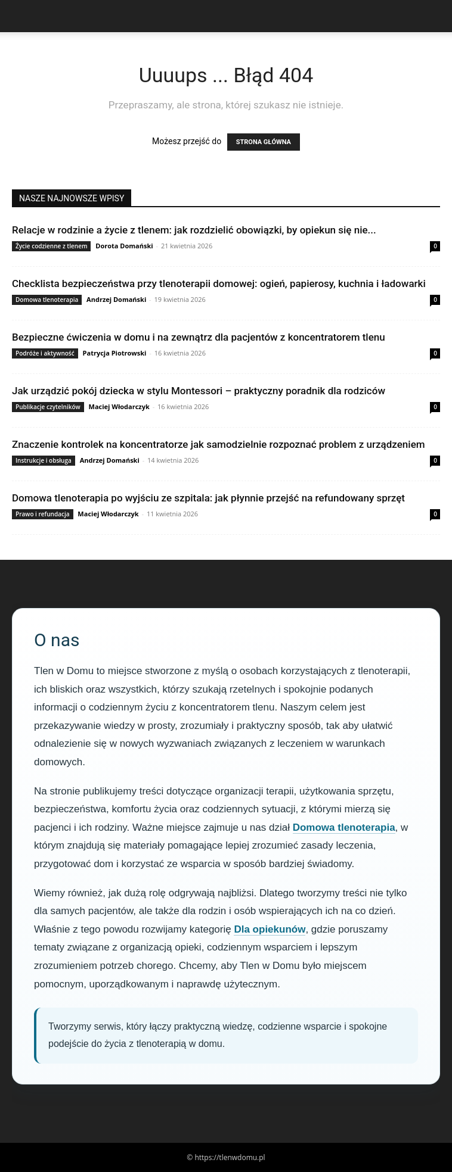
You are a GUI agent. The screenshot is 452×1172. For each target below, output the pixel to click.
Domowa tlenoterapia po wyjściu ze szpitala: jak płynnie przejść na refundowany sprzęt (208, 498)
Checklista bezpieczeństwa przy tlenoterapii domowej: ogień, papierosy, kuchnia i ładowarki (219, 283)
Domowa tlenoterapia (47, 299)
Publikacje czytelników (48, 407)
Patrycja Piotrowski (115, 352)
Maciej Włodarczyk (119, 406)
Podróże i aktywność (45, 353)
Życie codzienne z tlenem (51, 246)
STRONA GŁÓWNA (263, 142)
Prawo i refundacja (43, 514)
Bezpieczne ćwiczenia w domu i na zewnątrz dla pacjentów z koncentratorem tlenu (198, 337)
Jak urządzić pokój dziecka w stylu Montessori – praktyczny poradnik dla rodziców (198, 391)
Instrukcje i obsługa (44, 460)
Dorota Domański (124, 245)
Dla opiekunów (269, 929)
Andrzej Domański (116, 299)
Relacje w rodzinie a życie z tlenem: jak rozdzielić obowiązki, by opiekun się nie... (194, 230)
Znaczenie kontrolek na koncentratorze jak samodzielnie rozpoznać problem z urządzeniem (218, 444)
